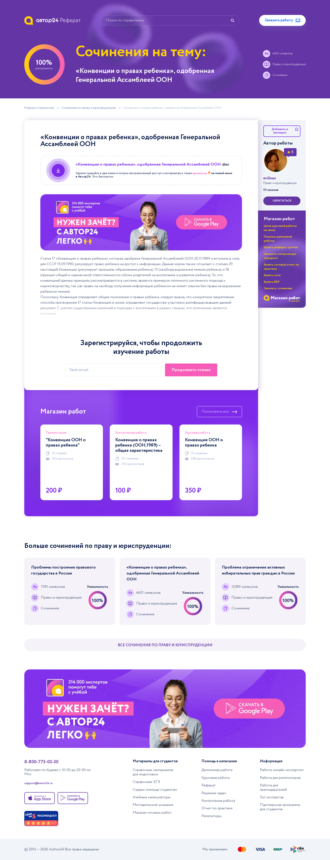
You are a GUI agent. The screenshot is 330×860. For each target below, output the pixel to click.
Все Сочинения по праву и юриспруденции (165, 645)
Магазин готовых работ (152, 812)
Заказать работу (282, 20)
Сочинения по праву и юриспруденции (88, 108)
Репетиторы (211, 816)
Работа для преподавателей (273, 787)
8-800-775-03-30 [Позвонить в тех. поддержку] (41, 762)
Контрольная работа (218, 800)
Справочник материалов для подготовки (153, 772)
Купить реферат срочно (281, 247)
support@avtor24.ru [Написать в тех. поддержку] (38, 783)
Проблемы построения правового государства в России (63, 570)
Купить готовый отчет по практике (281, 267)
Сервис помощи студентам (155, 789)
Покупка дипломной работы (278, 239)
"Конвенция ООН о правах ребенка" (66, 443)
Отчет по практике (217, 808)
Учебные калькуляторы (151, 797)
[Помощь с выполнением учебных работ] (141, 222)
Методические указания (153, 804)
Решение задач (213, 793)
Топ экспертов (272, 797)
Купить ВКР (272, 282)
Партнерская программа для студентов (280, 807)
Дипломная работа (216, 770)
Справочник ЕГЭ (146, 782)
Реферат (208, 785)
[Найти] (232, 20)
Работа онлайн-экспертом (281, 770)
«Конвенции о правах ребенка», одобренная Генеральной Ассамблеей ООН (162, 573)
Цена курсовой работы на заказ (280, 228)
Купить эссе (272, 275)
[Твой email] (113, 369)
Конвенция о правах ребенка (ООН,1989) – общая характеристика (138, 445)
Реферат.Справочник (39, 108)
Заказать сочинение (278, 288)
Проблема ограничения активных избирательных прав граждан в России (258, 570)
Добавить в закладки (285, 131)
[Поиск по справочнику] (170, 20)
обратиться (282, 201)
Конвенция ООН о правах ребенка (204, 443)
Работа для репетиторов (280, 777)
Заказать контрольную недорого (280, 256)
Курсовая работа (215, 777)
